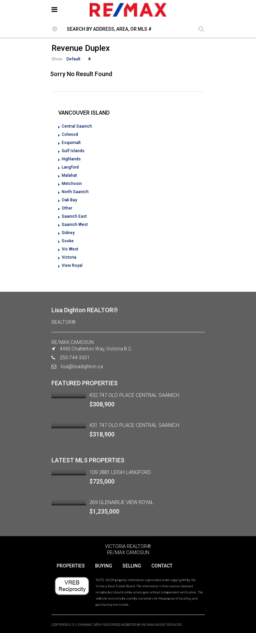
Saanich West (75, 224)
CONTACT (161, 566)
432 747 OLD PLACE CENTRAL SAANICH (134, 395)
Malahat (69, 175)
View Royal (72, 265)
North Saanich (75, 191)
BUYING (103, 566)
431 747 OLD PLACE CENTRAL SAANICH (134, 425)
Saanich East (74, 216)
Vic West (70, 249)
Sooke (68, 241)
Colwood (70, 134)
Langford (70, 167)
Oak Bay (69, 200)
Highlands (71, 159)
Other (67, 208)
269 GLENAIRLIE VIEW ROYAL (121, 502)
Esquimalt (71, 142)
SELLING (131, 566)
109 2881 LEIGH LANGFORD (120, 472)
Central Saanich (77, 126)
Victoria (69, 257)
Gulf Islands (73, 150)
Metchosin (72, 183)
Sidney (68, 232)
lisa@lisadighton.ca (82, 366)
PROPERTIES (71, 566)
